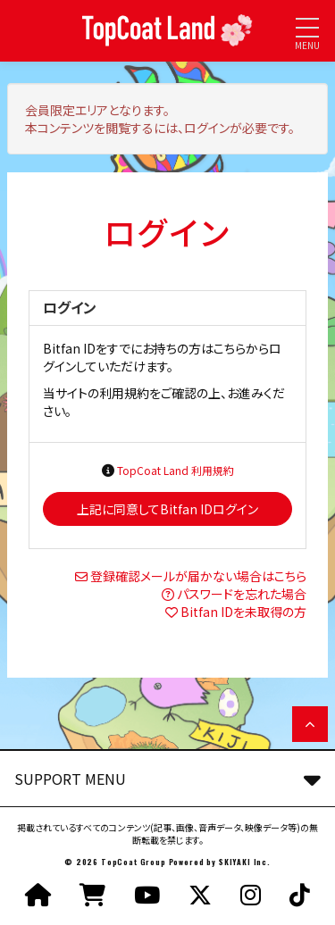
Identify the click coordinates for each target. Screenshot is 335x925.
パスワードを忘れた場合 (241, 594)
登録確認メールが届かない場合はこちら (198, 576)
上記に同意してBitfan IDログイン (167, 509)
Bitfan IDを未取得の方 (243, 612)
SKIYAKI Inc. (245, 861)
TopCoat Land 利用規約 (175, 470)
